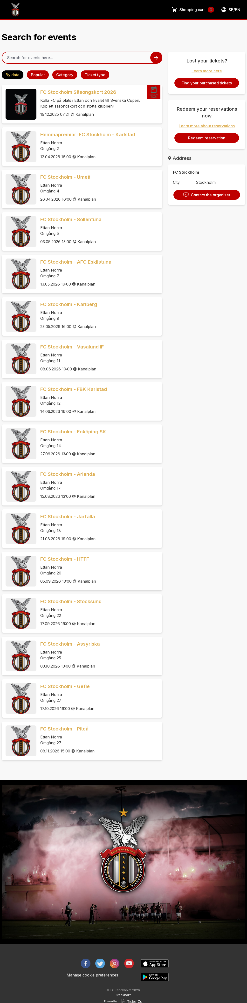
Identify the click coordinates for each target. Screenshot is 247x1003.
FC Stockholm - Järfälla (67, 516)
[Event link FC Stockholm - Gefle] (19, 698)
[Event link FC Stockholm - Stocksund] (19, 613)
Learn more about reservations (207, 125)
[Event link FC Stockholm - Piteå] (19, 741)
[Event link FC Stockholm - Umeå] (19, 189)
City (176, 182)
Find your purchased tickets (207, 83)
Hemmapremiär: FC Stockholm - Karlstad (87, 134)
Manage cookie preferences (92, 975)
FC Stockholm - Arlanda (67, 474)
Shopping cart (196, 10)
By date (13, 74)
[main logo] (15, 9)
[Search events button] (156, 58)
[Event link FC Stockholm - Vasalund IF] (19, 359)
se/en (230, 10)
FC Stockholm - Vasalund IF (72, 347)
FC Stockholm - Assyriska (70, 644)
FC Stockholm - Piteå (64, 729)
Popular (38, 74)
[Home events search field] (82, 58)
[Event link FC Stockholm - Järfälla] (19, 528)
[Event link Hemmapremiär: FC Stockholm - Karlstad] (19, 146)
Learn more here (207, 70)
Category (64, 74)
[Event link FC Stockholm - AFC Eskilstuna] (19, 274)
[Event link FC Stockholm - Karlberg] (19, 316)
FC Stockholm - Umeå (65, 177)
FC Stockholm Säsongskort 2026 (78, 92)
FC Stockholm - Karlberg (68, 304)
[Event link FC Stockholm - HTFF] (19, 571)
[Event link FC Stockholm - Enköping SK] (19, 443)
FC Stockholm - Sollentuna (71, 219)
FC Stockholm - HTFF (64, 559)
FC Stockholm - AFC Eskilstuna (75, 262)
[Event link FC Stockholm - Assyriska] (19, 656)
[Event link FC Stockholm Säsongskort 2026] (19, 104)
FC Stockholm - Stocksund (71, 601)
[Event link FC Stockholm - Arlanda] (19, 486)
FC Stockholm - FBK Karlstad (73, 389)
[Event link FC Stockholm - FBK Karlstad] (19, 401)
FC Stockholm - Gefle (65, 686)
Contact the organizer (206, 195)
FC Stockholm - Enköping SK (73, 432)
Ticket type (95, 74)
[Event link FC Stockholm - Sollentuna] (19, 231)
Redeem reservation (206, 138)
